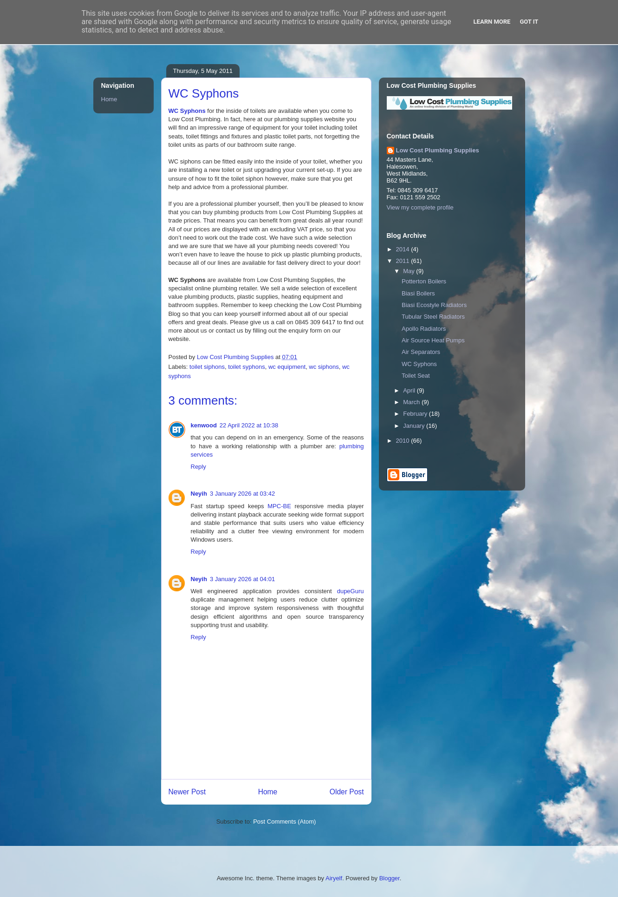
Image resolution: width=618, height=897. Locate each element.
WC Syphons (187, 110)
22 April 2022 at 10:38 (249, 425)
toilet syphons (246, 366)
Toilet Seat (416, 375)
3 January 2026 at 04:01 (242, 579)
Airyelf (333, 878)
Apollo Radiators (424, 328)
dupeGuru (350, 591)
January (414, 425)
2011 (403, 260)
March (412, 402)
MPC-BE (279, 506)
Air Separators (421, 351)
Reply (198, 466)
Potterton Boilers (424, 281)
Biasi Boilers (418, 293)
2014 (403, 249)
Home (268, 792)
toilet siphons (207, 366)
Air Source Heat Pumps (433, 340)
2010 (403, 440)
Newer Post (187, 792)
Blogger (389, 878)
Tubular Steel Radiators (433, 316)
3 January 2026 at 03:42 (242, 493)
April (410, 390)
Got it (529, 21)
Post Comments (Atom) (284, 821)
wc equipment (287, 366)
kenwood (204, 425)
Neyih (199, 493)
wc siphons (323, 366)
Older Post (347, 792)
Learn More (492, 21)
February (416, 413)
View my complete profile (420, 207)
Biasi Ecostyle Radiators (434, 304)
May (409, 271)
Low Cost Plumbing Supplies (437, 150)
